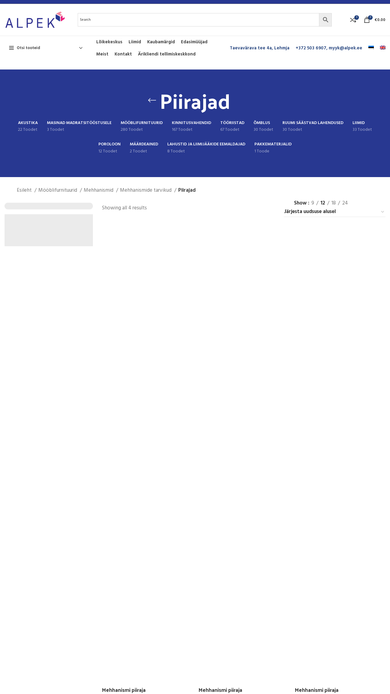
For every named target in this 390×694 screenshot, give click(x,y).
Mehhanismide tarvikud (146, 190)
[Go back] (152, 100)
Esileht (25, 190)
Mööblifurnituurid (58, 190)
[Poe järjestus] (334, 212)
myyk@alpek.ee (345, 48)
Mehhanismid (99, 190)
